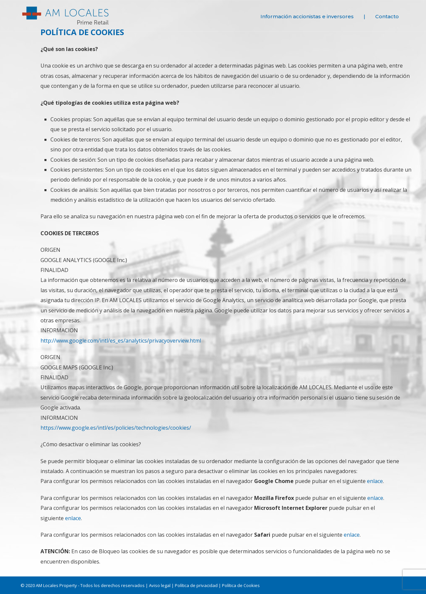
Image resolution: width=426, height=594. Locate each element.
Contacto (387, 16)
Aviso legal (160, 585)
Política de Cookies (241, 585)
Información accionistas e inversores (307, 16)
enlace (375, 481)
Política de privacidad (196, 585)
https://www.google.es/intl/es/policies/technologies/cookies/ (115, 427)
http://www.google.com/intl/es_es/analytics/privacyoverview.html (120, 340)
